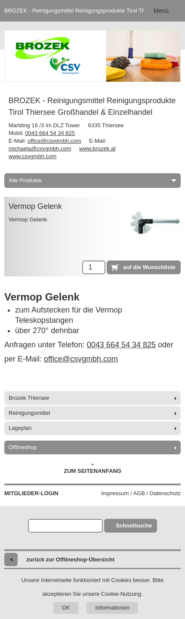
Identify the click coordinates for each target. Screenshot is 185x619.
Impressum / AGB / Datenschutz (141, 493)
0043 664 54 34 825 (50, 133)
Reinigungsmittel (29, 413)
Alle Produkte (92, 180)
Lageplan (20, 428)
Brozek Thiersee (29, 398)
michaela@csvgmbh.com (40, 148)
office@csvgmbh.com (54, 141)
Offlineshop (23, 447)
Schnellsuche (134, 525)
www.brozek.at (97, 148)
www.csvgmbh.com (32, 156)
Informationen (112, 607)
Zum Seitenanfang (92, 468)
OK (66, 607)
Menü (161, 10)
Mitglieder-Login (31, 493)
